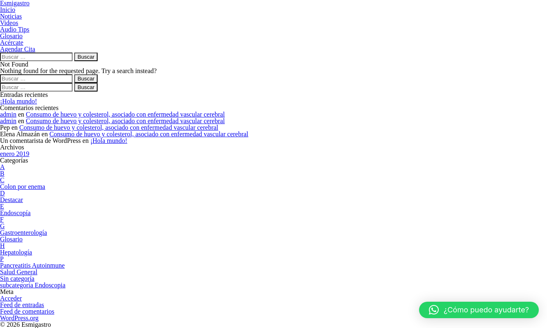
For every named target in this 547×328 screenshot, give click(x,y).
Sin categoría (17, 278)
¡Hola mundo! (18, 101)
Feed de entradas (22, 304)
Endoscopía (15, 212)
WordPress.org (19, 317)
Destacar (11, 199)
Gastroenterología (23, 232)
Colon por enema (22, 186)
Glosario (11, 239)
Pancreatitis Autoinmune (32, 265)
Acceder (11, 298)
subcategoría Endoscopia (33, 285)
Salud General (18, 271)
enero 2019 (15, 153)
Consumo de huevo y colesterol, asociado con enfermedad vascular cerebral (125, 114)
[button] (479, 310)
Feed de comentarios (27, 311)
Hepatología (16, 252)
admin (8, 114)
